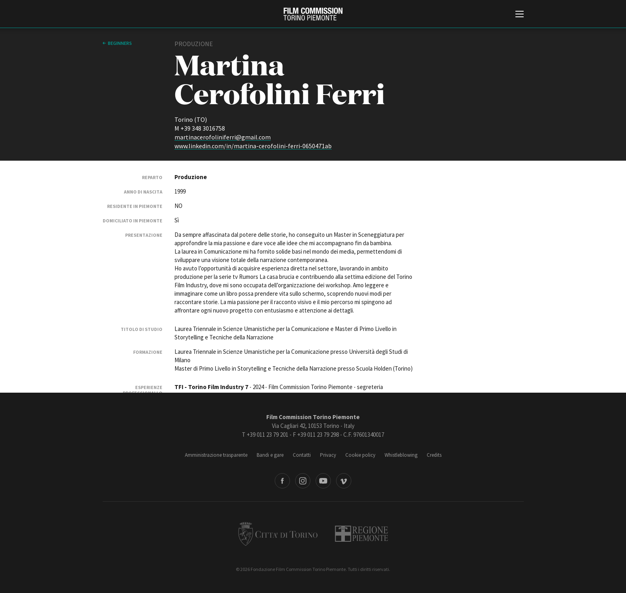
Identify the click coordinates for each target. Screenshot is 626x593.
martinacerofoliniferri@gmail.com (222, 137)
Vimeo (343, 480)
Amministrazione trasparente (216, 455)
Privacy (328, 455)
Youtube (323, 480)
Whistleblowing (401, 455)
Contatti (302, 455)
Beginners (120, 43)
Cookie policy (360, 455)
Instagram (302, 480)
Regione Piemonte (361, 534)
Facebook (282, 480)
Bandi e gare (270, 455)
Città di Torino (278, 534)
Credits (434, 455)
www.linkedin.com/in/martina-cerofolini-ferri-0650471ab (253, 146)
